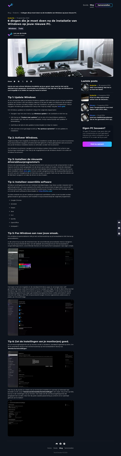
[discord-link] (119, 222)
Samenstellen (104, 5)
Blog (92, 5)
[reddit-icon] (27, 81)
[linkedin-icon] (31, 81)
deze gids (61, 106)
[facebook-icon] (18, 81)
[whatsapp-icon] (14, 81)
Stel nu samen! (97, 144)
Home (49, 448)
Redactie (16, 13)
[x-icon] (22, 81)
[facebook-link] (119, 228)
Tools (21, 28)
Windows (12, 28)
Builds (85, 5)
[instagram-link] (119, 233)
